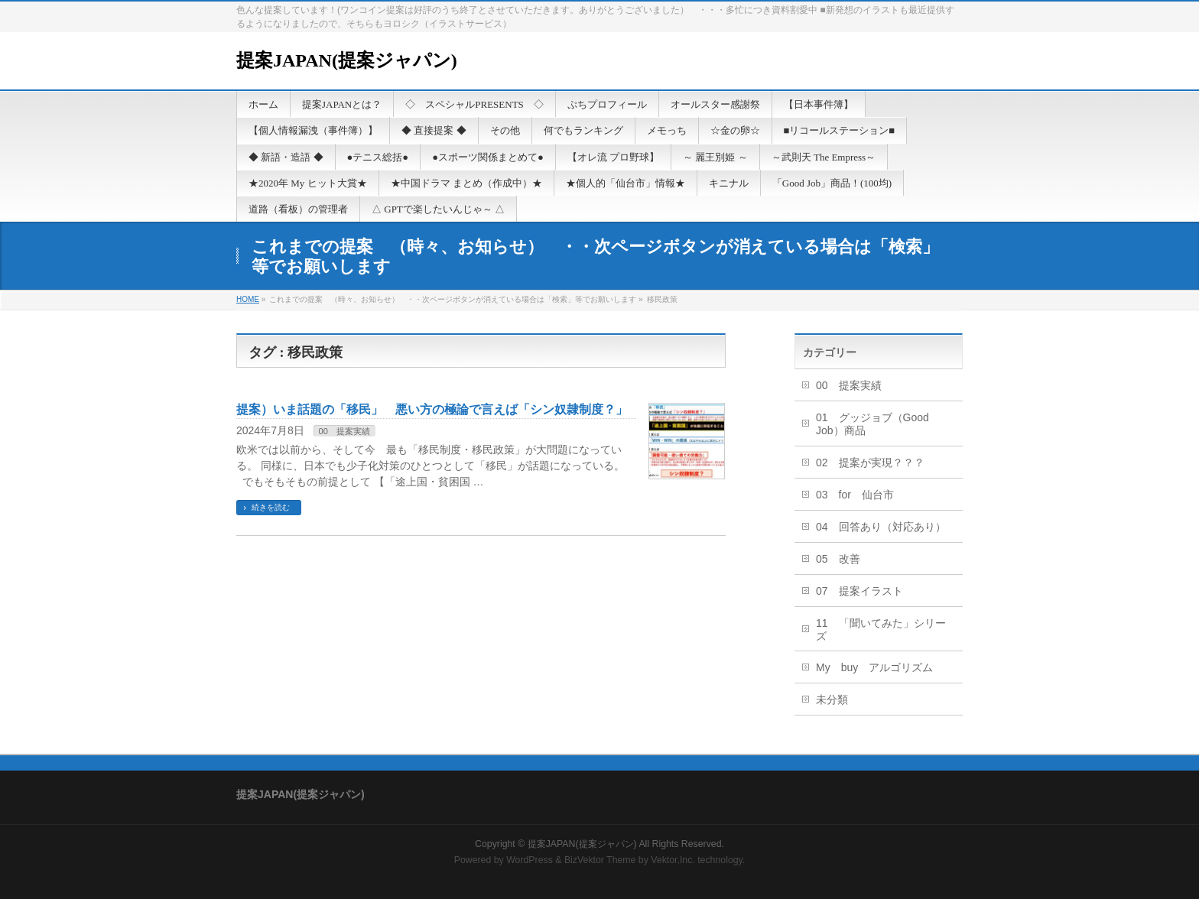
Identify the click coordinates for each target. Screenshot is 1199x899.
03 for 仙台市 (855, 494)
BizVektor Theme (600, 860)
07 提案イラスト (859, 591)
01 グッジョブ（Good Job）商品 (872, 424)
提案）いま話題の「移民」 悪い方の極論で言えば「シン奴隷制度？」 (432, 409)
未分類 (832, 699)
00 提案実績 (344, 431)
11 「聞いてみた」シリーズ (881, 629)
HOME (247, 299)
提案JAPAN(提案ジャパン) (346, 60)
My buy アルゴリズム (874, 667)
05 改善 (838, 559)
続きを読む (271, 507)
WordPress (529, 860)
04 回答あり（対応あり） (881, 527)
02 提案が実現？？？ (870, 462)
